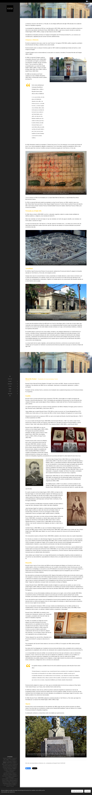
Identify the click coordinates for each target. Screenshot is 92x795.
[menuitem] (10, 379)
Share (28, 768)
